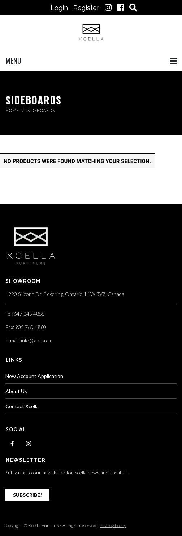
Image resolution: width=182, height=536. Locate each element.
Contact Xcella (22, 406)
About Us (16, 391)
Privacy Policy (113, 525)
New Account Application (34, 376)
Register (86, 8)
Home (12, 110)
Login (59, 8)
